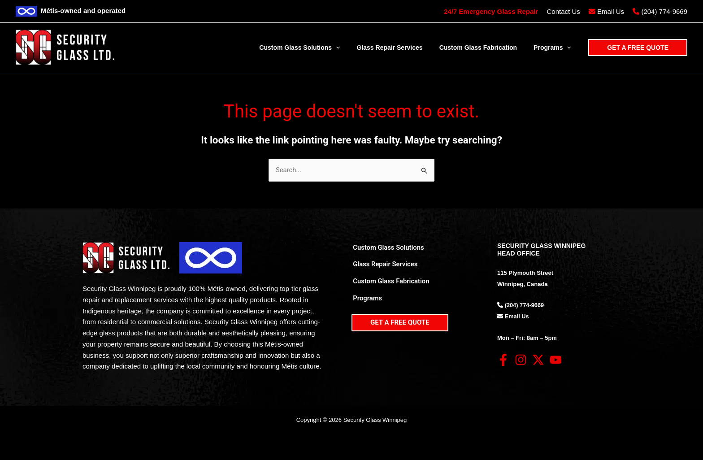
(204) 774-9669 (664, 11)
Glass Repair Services (384, 266)
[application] (350, 47)
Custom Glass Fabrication (390, 284)
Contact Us (563, 11)
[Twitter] (538, 360)
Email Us (610, 11)
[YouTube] (556, 360)
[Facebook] (503, 360)
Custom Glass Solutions (388, 247)
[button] (637, 47)
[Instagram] (521, 360)
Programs (366, 302)
